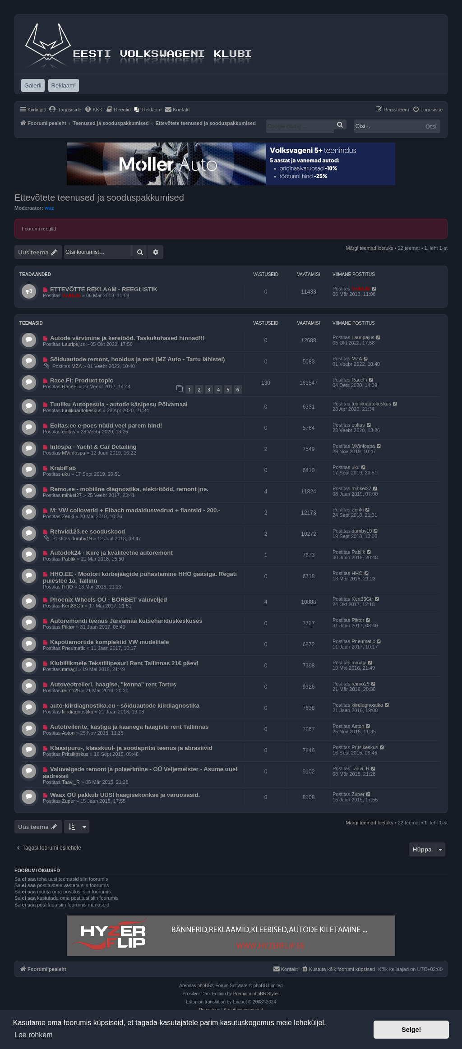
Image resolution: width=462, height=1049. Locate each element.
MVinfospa (73, 452)
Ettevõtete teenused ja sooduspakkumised (99, 197)
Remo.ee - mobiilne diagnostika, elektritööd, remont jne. (129, 489)
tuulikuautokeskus (81, 410)
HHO (67, 586)
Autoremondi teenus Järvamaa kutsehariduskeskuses (126, 620)
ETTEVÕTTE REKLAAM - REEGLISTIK (103, 289)
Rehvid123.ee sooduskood (87, 531)
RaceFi (70, 386)
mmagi (69, 669)
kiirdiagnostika (77, 711)
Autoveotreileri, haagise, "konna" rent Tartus (113, 684)
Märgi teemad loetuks (369, 248)
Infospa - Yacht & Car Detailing (93, 446)
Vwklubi (71, 295)
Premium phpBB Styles (256, 993)
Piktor (68, 627)
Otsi (431, 126)
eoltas (68, 431)
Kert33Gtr (72, 605)
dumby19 (81, 538)
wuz (49, 208)
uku (66, 474)
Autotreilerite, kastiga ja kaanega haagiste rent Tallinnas (129, 726)
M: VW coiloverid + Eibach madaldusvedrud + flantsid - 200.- (135, 510)
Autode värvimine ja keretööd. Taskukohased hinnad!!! (127, 338)
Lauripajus (73, 344)
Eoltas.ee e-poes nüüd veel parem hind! (106, 425)
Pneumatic (73, 648)
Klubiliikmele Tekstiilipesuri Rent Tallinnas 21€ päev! (124, 663)
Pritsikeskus (75, 754)
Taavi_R (71, 782)
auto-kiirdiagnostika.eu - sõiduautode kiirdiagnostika (124, 705)
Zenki (68, 516)
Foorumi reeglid (39, 228)
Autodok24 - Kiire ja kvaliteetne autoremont (111, 552)
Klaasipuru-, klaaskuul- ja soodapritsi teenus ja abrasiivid (131, 748)
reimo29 (71, 690)
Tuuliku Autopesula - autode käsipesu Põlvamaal (119, 404)
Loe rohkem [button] (33, 1035)
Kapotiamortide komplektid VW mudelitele (109, 642)
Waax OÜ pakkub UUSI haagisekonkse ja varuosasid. (125, 794)
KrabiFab (63, 468)
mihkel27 (72, 495)
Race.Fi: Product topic (81, 380)
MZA (76, 366)
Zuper (68, 801)
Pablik (68, 558)
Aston (68, 733)
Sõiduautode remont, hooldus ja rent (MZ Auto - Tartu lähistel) (137, 359)
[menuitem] (65, 109)
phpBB (204, 985)
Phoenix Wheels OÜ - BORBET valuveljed (108, 599)
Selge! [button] (411, 1029)
